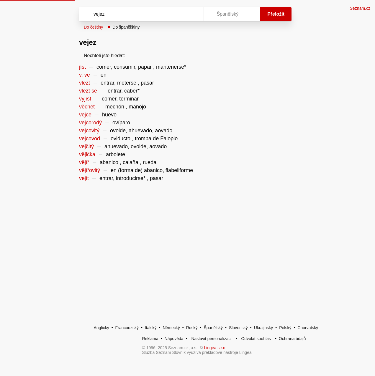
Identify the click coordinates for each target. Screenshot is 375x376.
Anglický (101, 327)
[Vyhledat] (133, 14)
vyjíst (85, 99)
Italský (151, 327)
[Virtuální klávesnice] (193, 14)
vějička (87, 154)
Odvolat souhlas (256, 338)
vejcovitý (89, 130)
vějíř (84, 162)
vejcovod (89, 138)
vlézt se (88, 91)
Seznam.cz (360, 8)
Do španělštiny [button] (126, 27)
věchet (87, 107)
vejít (84, 178)
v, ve (84, 75)
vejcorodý (90, 123)
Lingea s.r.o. (215, 347)
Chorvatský (307, 327)
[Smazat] (180, 14)
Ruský (192, 327)
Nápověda (174, 338)
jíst (82, 67)
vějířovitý (89, 170)
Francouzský (127, 327)
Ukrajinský (263, 327)
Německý (171, 327)
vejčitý (86, 146)
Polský (285, 327)
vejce (85, 115)
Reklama (150, 338)
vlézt (84, 83)
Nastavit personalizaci (211, 338)
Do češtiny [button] (93, 27)
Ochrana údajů (292, 338)
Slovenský (238, 327)
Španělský (213, 327)
